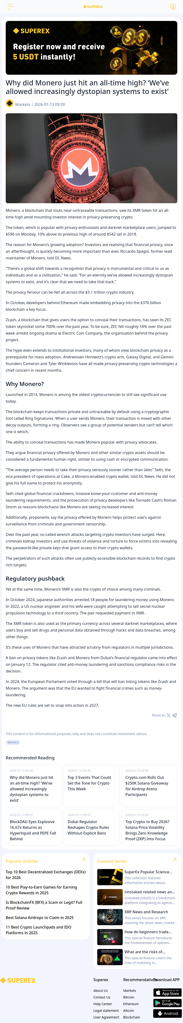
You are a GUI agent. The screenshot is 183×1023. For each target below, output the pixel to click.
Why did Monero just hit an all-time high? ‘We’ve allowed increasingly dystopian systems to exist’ (31, 789)
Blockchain (131, 1017)
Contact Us (101, 997)
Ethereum (131, 1004)
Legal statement (106, 1010)
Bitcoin (128, 997)
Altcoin (128, 1010)
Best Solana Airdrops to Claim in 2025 (40, 917)
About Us (100, 990)
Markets (22, 104)
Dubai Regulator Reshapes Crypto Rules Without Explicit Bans (88, 827)
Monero (13, 742)
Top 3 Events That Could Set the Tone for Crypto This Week (89, 783)
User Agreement (106, 1017)
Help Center (102, 1004)
